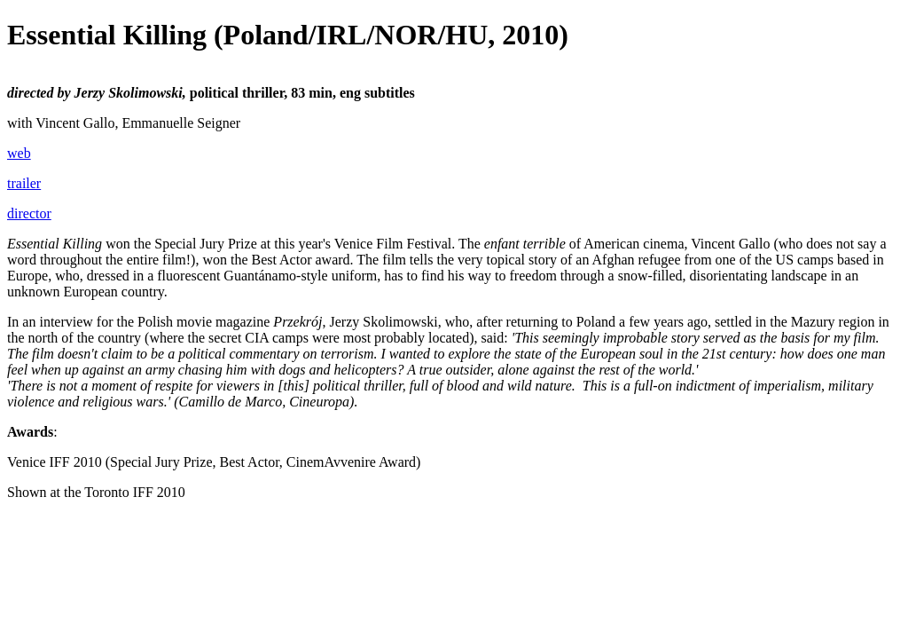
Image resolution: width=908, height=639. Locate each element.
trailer (24, 183)
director (29, 213)
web (19, 153)
